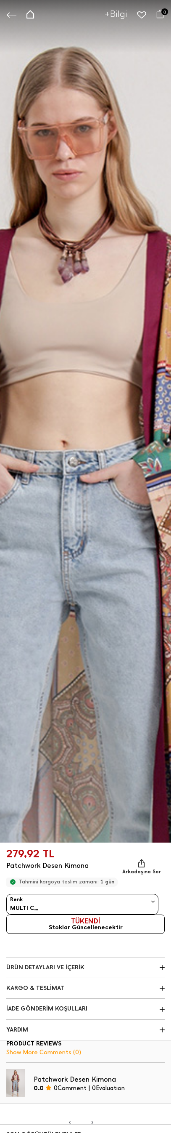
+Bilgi (116, 13)
